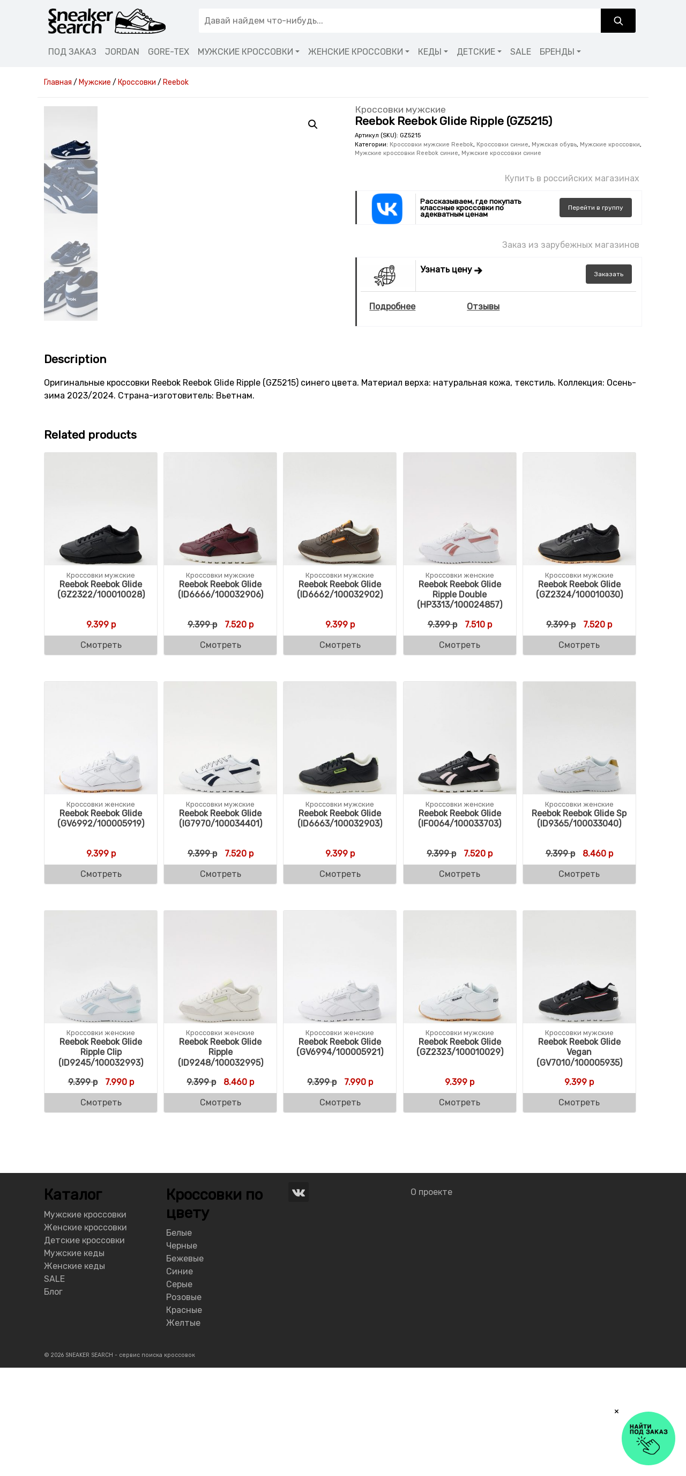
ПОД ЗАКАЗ (72, 52)
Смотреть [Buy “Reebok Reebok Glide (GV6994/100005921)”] (340, 1211)
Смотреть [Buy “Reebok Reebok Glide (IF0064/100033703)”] (459, 982)
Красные (184, 1418)
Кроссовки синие (502, 144)
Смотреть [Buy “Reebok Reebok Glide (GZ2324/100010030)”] (579, 753)
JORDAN (122, 52)
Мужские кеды (74, 1361)
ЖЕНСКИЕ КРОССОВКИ (355, 52)
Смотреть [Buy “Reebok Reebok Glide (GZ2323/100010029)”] (459, 1211)
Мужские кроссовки (610, 144)
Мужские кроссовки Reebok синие (406, 153)
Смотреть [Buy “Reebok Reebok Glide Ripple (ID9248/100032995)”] (220, 1211)
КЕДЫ (430, 52)
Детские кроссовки (84, 1349)
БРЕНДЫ (557, 52)
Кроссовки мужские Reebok (431, 144)
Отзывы (483, 306)
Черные (181, 1353)
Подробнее (392, 306)
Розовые (184, 1405)
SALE (520, 52)
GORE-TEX (168, 52)
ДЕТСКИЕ (476, 52)
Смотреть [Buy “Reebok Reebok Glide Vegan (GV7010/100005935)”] (579, 1211)
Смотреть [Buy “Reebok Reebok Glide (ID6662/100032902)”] (340, 753)
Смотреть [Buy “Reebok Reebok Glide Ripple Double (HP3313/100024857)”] (459, 753)
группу (595, 207)
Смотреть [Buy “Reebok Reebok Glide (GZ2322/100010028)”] (101, 753)
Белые (179, 1340)
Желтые (183, 1431)
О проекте (431, 1300)
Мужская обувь (554, 144)
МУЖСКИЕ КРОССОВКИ (245, 52)
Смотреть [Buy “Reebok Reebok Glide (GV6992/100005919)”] (101, 982)
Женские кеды (74, 1374)
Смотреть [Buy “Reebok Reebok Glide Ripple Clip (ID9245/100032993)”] (101, 1211)
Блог (53, 1400)
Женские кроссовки (85, 1336)
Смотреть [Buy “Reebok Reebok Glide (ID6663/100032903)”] (340, 982)
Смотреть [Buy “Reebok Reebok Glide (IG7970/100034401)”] (220, 982)
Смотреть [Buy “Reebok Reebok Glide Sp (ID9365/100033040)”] (579, 982)
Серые (179, 1392)
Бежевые (185, 1366)
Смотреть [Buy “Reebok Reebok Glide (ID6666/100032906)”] (220, 753)
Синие (179, 1379)
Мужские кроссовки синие (501, 153)
